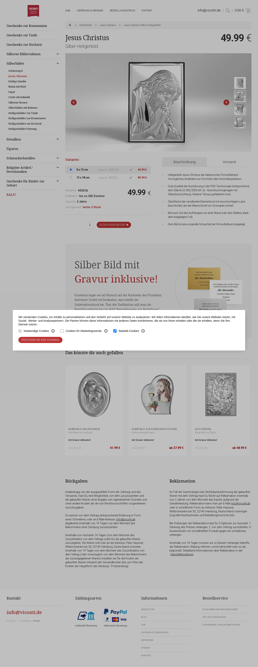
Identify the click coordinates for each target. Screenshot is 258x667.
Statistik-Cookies (129, 330)
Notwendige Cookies (36, 330)
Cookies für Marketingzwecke (84, 330)
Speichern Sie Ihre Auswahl (40, 339)
